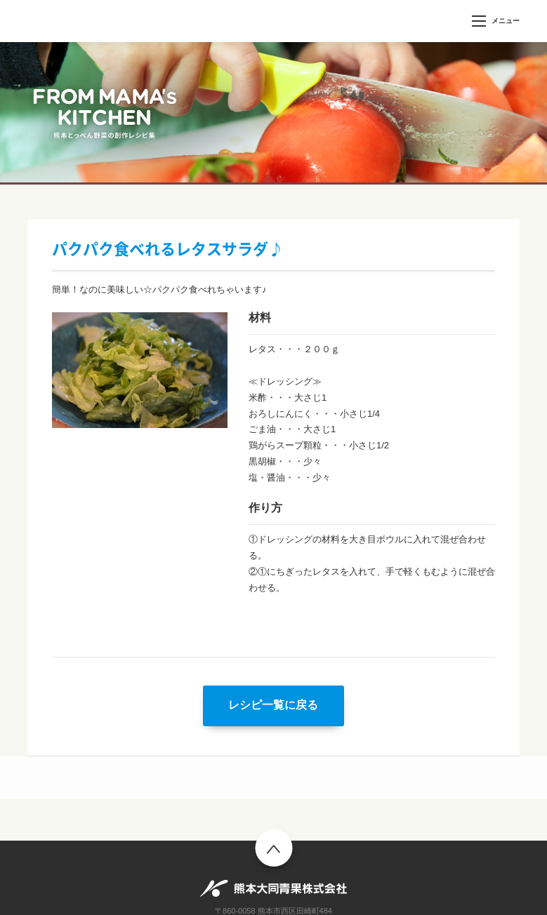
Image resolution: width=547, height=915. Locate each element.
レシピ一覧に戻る (273, 705)
